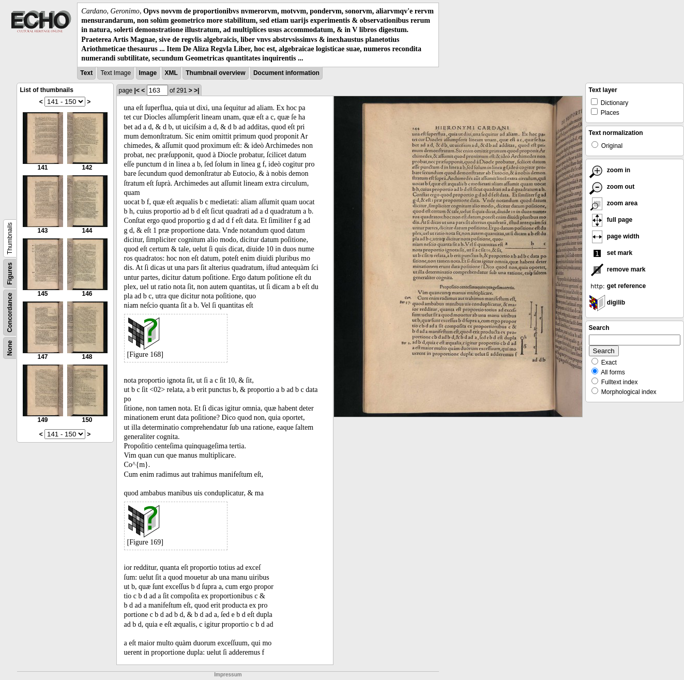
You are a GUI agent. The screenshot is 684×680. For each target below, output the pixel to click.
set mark (611, 252)
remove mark (617, 269)
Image (148, 73)
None (9, 348)
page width (614, 236)
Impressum (227, 674)
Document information (286, 73)
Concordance (9, 313)
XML (171, 73)
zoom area (613, 203)
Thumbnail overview (215, 73)
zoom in (610, 170)
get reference (617, 286)
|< (137, 90)
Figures (9, 273)
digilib (607, 302)
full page (611, 219)
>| (196, 90)
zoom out (612, 186)
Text (86, 73)
